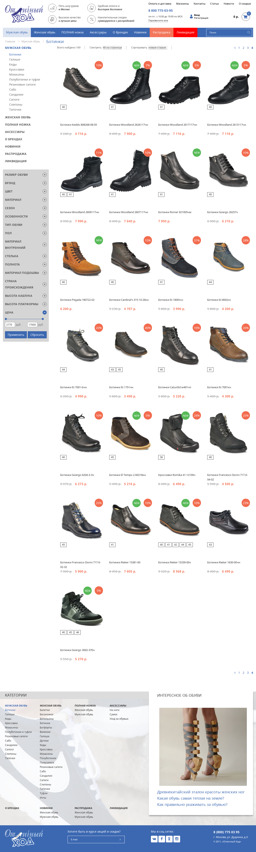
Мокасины (16, 74)
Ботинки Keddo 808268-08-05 (78, 124)
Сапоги (14, 99)
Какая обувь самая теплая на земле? (190, 798)
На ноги (114, 710)
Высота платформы (21, 304)
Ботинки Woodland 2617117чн (177, 124)
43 (112, 369)
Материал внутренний (15, 244)
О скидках (245, 3)
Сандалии (16, 94)
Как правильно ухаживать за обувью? (192, 804)
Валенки (45, 732)
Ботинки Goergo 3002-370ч (77, 650)
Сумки (113, 714)
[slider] (6, 319)
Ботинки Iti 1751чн (121, 387)
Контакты (199, 3)
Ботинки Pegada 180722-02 (77, 300)
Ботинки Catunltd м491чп (174, 387)
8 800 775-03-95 (160, 10)
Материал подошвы (22, 273)
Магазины (182, 3)
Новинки (140, 32)
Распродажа (161, 32)
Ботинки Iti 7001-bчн (73, 387)
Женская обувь (44, 32)
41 (112, 107)
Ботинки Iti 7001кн (219, 387)
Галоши (14, 59)
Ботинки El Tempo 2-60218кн (127, 475)
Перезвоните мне (158, 20)
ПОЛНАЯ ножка (72, 32)
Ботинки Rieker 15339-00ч (174, 562)
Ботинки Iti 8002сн (219, 300)
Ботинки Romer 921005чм (174, 212)
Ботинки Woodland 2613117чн (226, 124)
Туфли (44, 793)
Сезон (10, 208)
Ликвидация (185, 32)
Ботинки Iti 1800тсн (170, 300)
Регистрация (201, 17)
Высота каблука (18, 296)
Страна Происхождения (19, 284)
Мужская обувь (17, 32)
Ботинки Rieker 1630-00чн (223, 562)
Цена (9, 312)
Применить (16, 335)
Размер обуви (16, 175)
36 (161, 457)
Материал (13, 200)
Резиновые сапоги (22, 84)
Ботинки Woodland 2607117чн (128, 212)
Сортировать (139, 47)
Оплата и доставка (159, 3)
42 (175, 544)
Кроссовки (16, 69)
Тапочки (15, 109)
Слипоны (15, 104)
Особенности (16, 216)
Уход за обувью (119, 719)
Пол (8, 233)
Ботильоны (47, 719)
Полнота (12, 264)
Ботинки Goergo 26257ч (222, 212)
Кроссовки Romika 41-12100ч (176, 475)
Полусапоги (47, 762)
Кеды (13, 64)
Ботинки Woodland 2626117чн (128, 124)
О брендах (120, 32)
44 (210, 282)
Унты (43, 797)
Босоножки (46, 714)
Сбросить (37, 335)
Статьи (214, 3)
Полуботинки (48, 758)
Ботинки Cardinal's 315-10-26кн (129, 300)
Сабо (12, 89)
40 (63, 107)
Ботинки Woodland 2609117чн (79, 212)
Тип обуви (13, 225)
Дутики (44, 740)
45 (119, 369)
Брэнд (10, 183)
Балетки (45, 710)
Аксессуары (98, 32)
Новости (229, 3)
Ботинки (15, 54)
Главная (10, 41)
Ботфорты (46, 727)
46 (77, 632)
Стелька (11, 256)
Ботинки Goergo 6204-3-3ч (77, 475)
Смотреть (96, 47)
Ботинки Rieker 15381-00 (124, 562)
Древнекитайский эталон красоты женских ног (201, 791)
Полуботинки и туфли (24, 79)
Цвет (9, 191)
